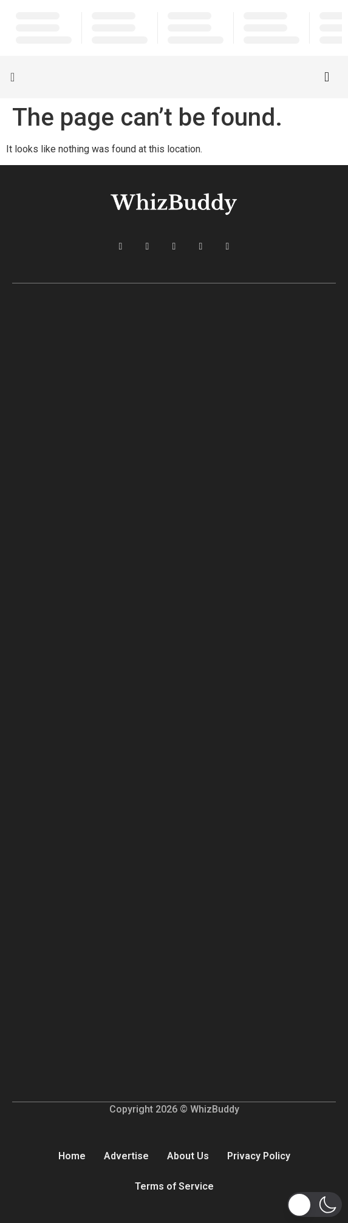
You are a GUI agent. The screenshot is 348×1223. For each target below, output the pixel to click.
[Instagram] (201, 246)
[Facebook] (121, 246)
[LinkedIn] (174, 246)
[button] (314, 1204)
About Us (188, 1156)
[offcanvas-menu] (12, 77)
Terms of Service (174, 1186)
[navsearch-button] (327, 77)
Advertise (126, 1156)
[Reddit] (228, 246)
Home (72, 1156)
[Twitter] (147, 246)
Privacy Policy (258, 1156)
